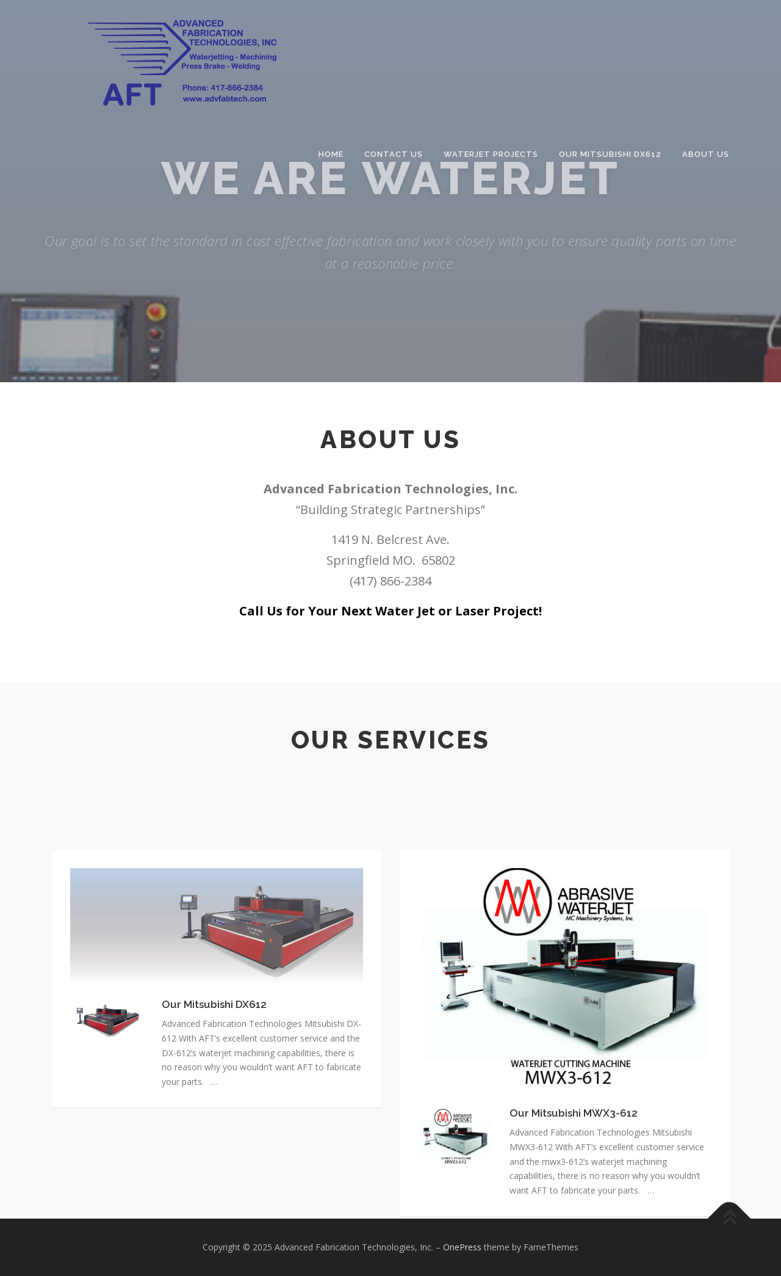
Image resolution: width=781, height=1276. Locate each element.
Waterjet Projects (491, 154)
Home (331, 154)
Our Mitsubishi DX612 (610, 154)
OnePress (462, 1247)
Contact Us (393, 154)
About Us (705, 154)
